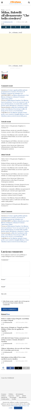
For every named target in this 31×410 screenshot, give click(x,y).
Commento (5, 260)
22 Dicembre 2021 (21, 323)
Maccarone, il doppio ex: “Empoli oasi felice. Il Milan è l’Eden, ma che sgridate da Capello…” (15, 329)
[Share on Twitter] (15, 27)
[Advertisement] (15, 49)
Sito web (3, 294)
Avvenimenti (19, 394)
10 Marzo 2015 (20, 22)
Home (2, 10)
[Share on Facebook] (6, 27)
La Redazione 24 (7, 22)
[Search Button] (29, 2)
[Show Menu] (2, 2)
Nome (3, 280)
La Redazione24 (7, 323)
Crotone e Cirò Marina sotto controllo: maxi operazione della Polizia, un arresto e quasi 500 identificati (15, 136)
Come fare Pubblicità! (7, 378)
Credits (14, 399)
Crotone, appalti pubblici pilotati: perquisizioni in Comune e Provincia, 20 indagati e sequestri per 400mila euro (14, 91)
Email (3, 287)
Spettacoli (4, 398)
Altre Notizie (22, 398)
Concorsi (11, 396)
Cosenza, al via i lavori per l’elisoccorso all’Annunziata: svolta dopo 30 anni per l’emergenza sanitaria (12, 147)
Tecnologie (13, 398)
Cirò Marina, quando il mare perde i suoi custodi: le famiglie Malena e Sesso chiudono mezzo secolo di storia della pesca (15, 114)
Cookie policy (5, 399)
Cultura (3, 396)
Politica (11, 394)
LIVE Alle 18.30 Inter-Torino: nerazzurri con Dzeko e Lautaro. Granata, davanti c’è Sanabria (15, 340)
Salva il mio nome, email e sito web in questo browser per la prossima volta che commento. (16, 303)
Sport (18, 396)
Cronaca (3, 394)
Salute (24, 396)
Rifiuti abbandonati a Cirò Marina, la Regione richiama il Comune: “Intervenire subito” (15, 97)
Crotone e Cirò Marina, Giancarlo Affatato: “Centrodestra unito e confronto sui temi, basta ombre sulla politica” (15, 199)
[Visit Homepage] (15, 2)
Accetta (18, 408)
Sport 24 (8, 10)
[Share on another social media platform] (25, 27)
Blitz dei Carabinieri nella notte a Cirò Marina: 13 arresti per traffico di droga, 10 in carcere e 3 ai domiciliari (14, 109)
